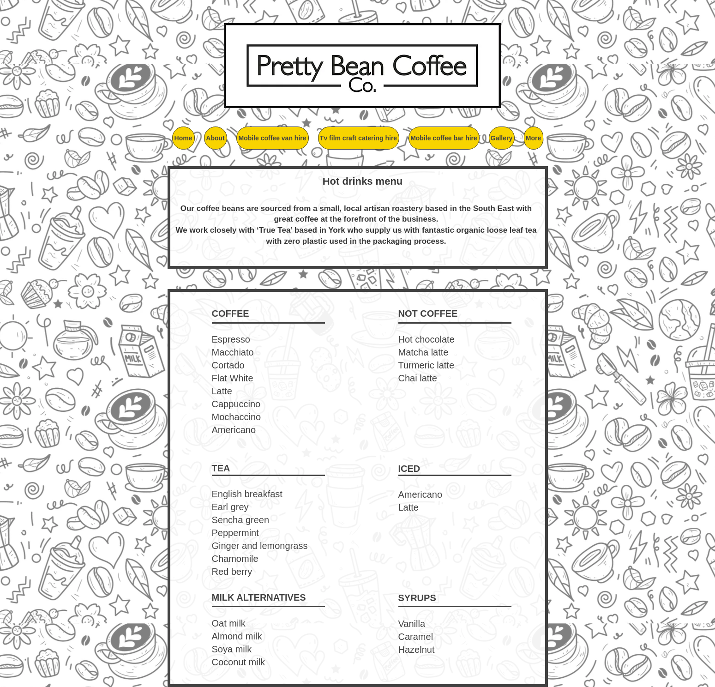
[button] (215, 138)
